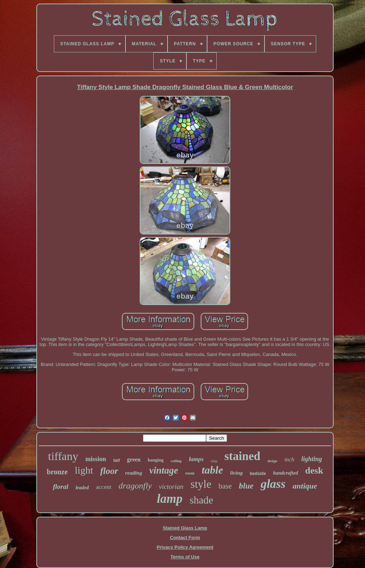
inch (289, 459)
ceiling (176, 461)
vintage (163, 470)
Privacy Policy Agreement (184, 547)
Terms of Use (184, 556)
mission (96, 459)
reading (133, 473)
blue (246, 485)
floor (109, 471)
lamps (196, 459)
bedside (258, 473)
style (200, 484)
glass (273, 483)
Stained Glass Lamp (185, 528)
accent (103, 487)
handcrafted (285, 473)
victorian (171, 486)
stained (243, 456)
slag (214, 461)
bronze (57, 472)
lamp (169, 499)
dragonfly (134, 485)
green (133, 459)
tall (116, 460)
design (272, 461)
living (236, 473)
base (225, 486)
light (84, 470)
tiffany (63, 456)
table (212, 470)
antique (305, 485)
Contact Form (185, 537)
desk (314, 470)
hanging (156, 460)
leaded (82, 487)
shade (201, 500)
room (190, 473)
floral (60, 486)
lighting (311, 459)
